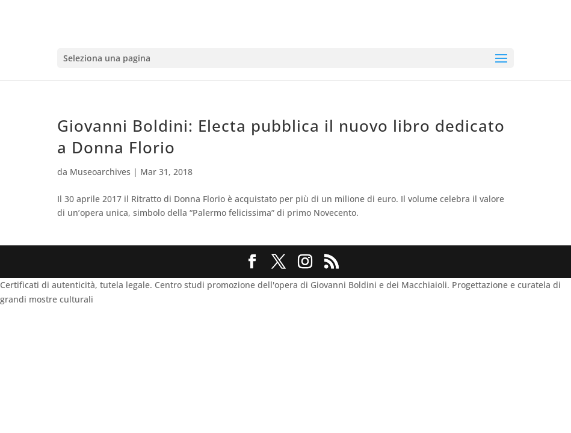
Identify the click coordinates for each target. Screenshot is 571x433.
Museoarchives (100, 171)
